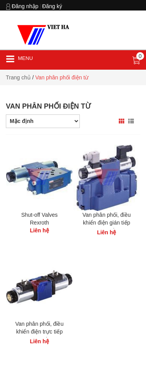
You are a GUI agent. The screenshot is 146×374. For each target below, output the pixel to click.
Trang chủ (18, 77)
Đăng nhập (25, 6)
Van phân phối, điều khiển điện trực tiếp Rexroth (39, 331)
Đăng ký (52, 6)
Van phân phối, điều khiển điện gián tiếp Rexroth (107, 223)
